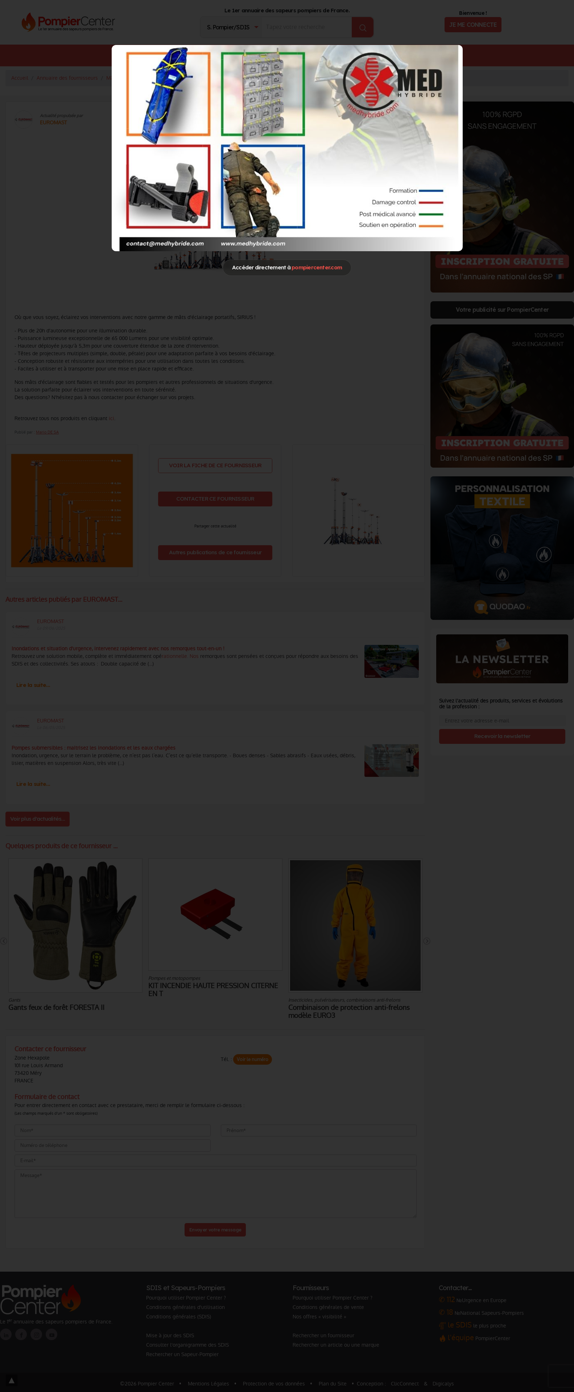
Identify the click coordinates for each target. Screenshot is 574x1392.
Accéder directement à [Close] (287, 267)
